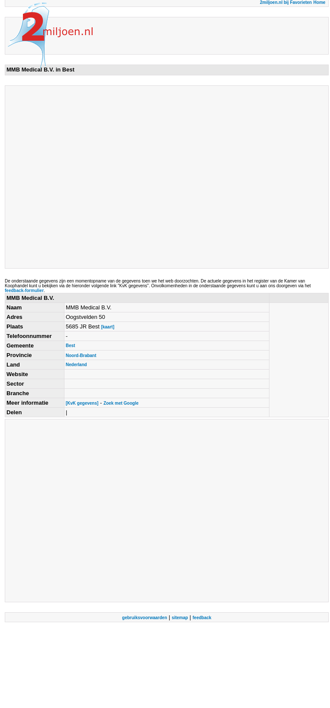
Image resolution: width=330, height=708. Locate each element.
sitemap (180, 617)
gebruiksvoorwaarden (144, 617)
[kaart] (108, 327)
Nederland (76, 364)
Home (320, 2)
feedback (201, 617)
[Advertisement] (89, 177)
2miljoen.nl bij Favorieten (286, 2)
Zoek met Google (120, 403)
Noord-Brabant (81, 355)
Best (70, 345)
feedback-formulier (24, 290)
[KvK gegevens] (82, 403)
